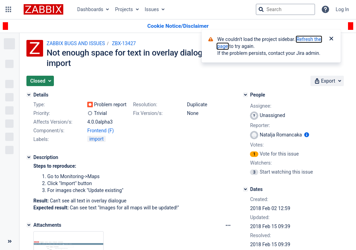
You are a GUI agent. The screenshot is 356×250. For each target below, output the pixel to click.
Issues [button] (152, 9)
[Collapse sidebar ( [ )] (9, 241)
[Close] (331, 39)
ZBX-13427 (124, 43)
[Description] (28, 157)
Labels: (41, 139)
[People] (245, 94)
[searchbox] (285, 9)
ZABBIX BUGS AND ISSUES (76, 43)
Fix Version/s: (148, 113)
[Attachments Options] (228, 225)
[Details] (28, 94)
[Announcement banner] (178, 26)
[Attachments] (28, 225)
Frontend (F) (100, 130)
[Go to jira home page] (43, 9)
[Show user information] (306, 135)
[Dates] (245, 189)
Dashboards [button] (90, 9)
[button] (8, 9)
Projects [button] (124, 9)
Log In (342, 9)
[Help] (325, 9)
